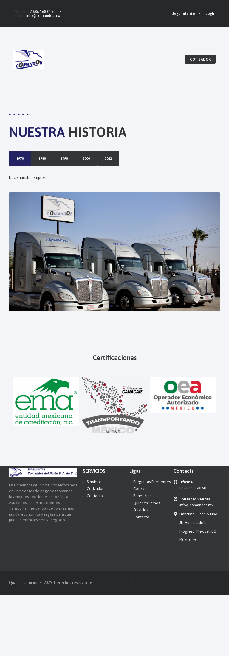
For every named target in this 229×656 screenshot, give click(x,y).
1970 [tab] (20, 158)
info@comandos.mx (43, 16)
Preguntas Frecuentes (152, 543)
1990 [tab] (20, 189)
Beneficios (142, 557)
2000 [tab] (20, 204)
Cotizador (95, 550)
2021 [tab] (20, 219)
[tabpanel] (107, 234)
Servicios (94, 543)
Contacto (95, 557)
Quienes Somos (146, 564)
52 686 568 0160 (41, 12)
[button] (111, 367)
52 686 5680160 (192, 549)
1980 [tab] (20, 174)
